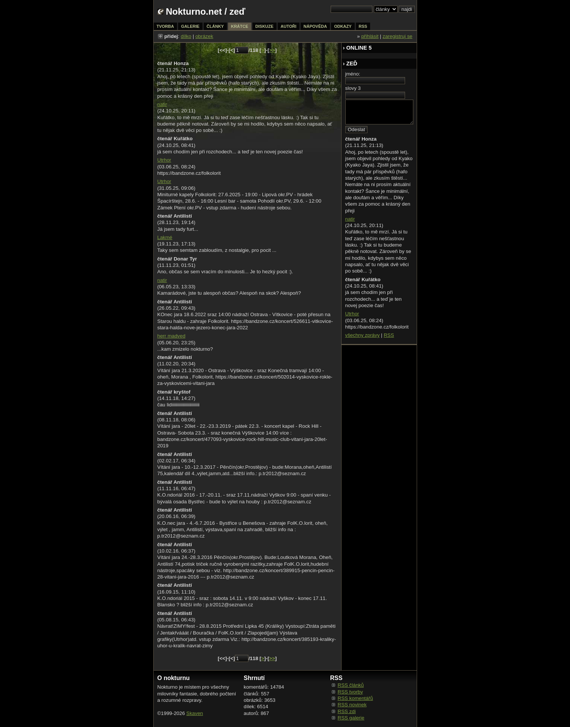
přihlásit (369, 36)
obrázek (204, 36)
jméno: (352, 74)
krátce (239, 26)
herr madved (171, 336)
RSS (389, 335)
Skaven (194, 713)
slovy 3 (353, 88)
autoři (288, 26)
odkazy (342, 26)
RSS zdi (347, 711)
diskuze (265, 26)
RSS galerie (351, 718)
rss (363, 26)
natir (162, 104)
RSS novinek (352, 704)
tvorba (165, 26)
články (215, 26)
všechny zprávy (362, 335)
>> (272, 50)
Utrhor (164, 160)
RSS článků (351, 685)
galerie (190, 26)
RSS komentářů (355, 698)
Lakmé (164, 237)
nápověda (315, 26)
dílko (186, 36)
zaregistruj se (397, 36)
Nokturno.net (194, 11)
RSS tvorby (350, 692)
